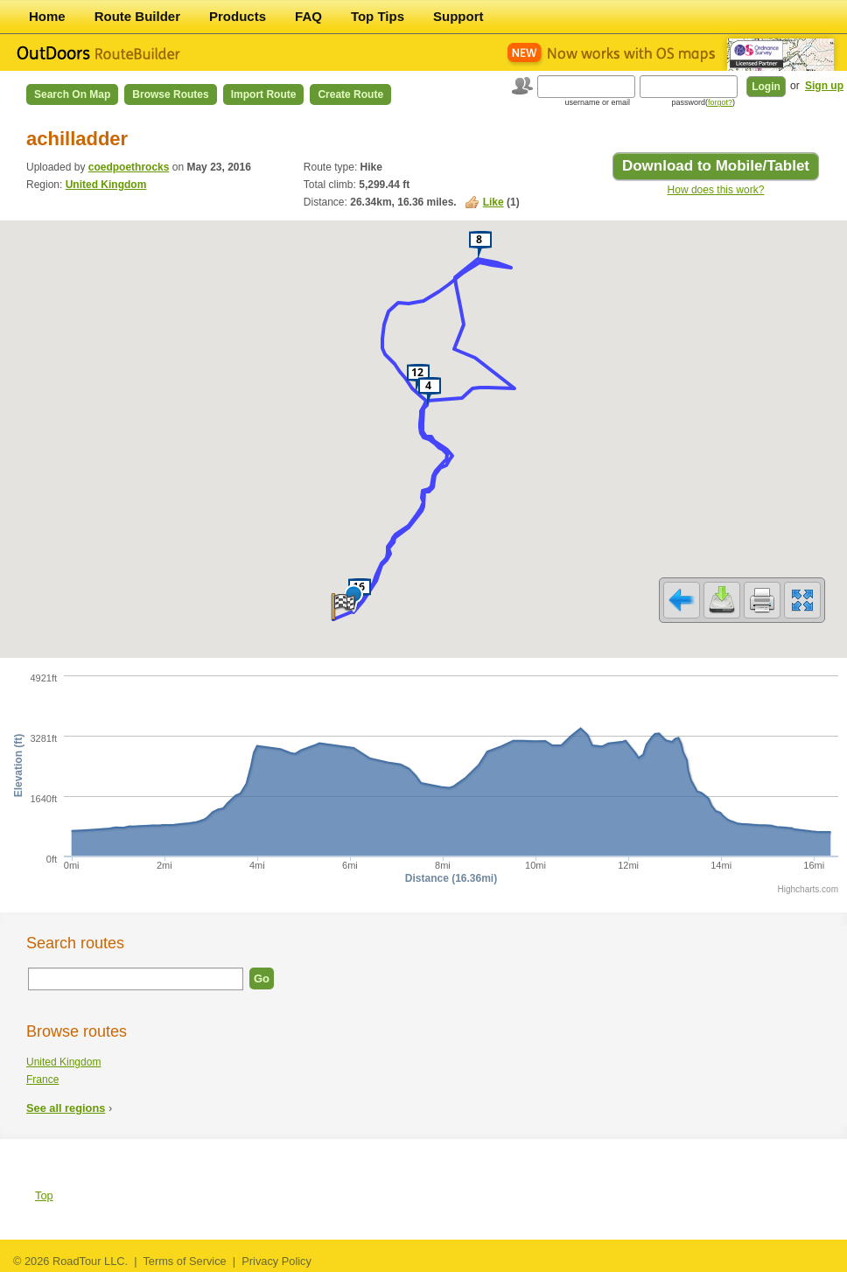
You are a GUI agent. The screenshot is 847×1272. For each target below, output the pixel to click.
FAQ (308, 16)
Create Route (350, 94)
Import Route (264, 94)
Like (493, 202)
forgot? (720, 102)
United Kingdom (106, 184)
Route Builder (137, 16)
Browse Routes (170, 94)
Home (47, 16)
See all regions (65, 1108)
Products (237, 16)
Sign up (824, 86)
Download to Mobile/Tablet (715, 165)
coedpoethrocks (129, 167)
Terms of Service (184, 1261)
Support (458, 16)
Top (44, 1195)
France (42, 1079)
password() (703, 102)
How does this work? (716, 190)
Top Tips (377, 16)
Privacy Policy (277, 1261)
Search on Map (72, 94)
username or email (597, 102)
